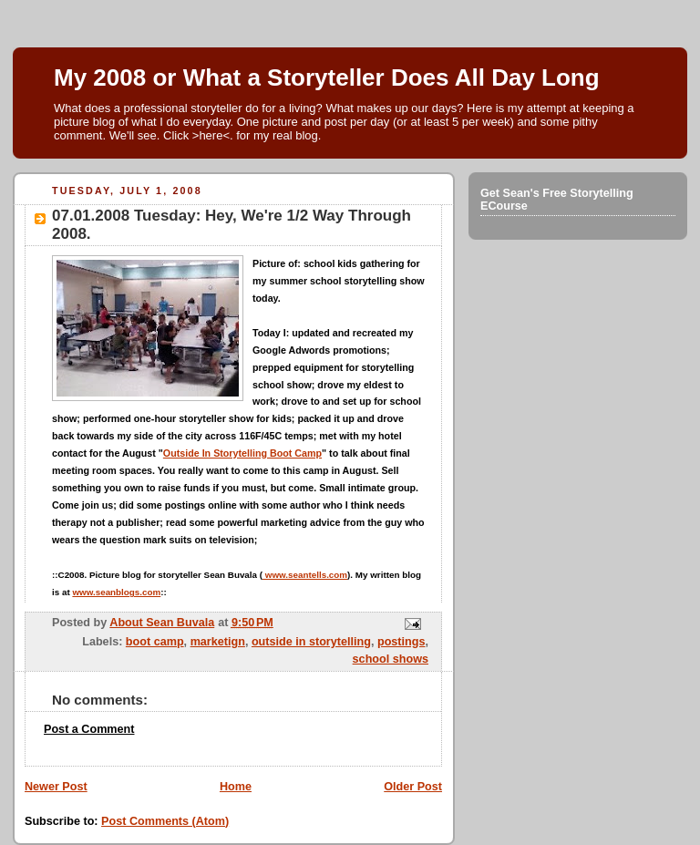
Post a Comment (89, 729)
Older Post (413, 786)
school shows (390, 659)
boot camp (155, 641)
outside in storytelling (311, 641)
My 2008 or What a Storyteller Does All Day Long (327, 77)
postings (401, 641)
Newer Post (56, 786)
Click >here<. (198, 135)
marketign (217, 641)
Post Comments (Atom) (165, 821)
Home (236, 786)
